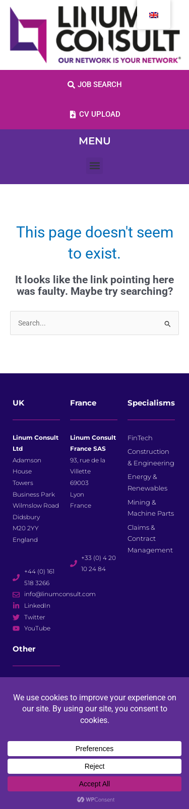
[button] (94, 165)
